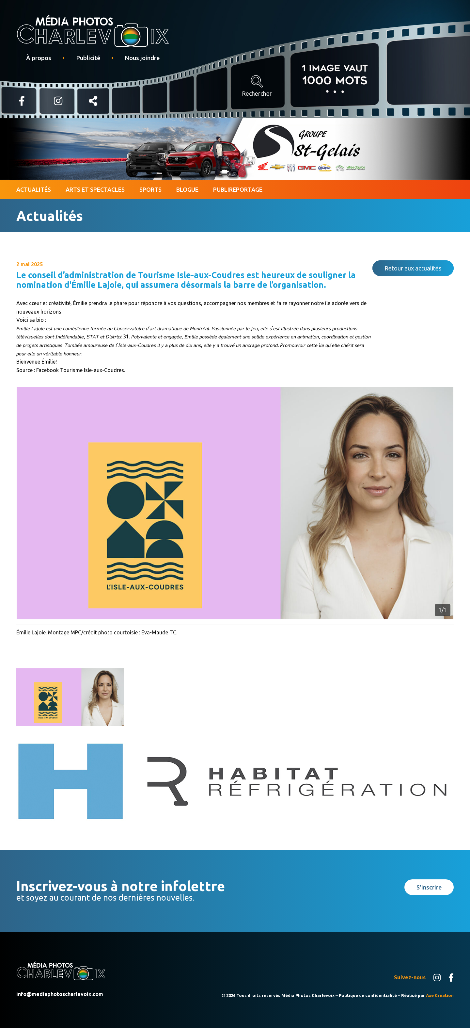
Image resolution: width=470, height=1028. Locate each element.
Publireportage (237, 189)
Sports (150, 189)
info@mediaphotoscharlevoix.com (59, 994)
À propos (38, 58)
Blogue (187, 189)
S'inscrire (429, 887)
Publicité (88, 58)
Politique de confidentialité (368, 995)
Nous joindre (142, 58)
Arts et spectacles (95, 189)
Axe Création (440, 995)
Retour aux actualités (413, 268)
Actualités (33, 189)
